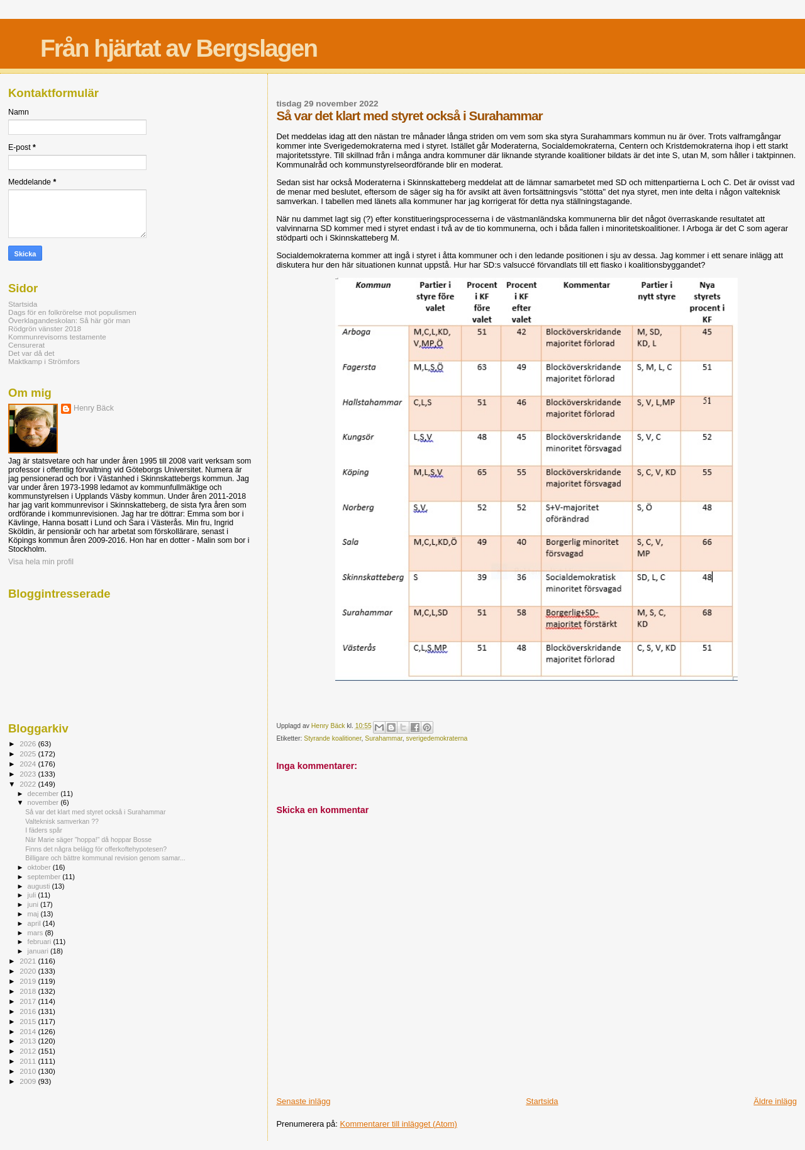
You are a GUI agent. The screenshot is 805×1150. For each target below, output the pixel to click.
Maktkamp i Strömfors (44, 361)
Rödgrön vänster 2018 (44, 328)
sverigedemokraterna (437, 738)
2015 (28, 1021)
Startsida (542, 1101)
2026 (28, 743)
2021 (28, 961)
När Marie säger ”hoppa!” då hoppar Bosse (88, 839)
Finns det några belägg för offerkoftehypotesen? (96, 849)
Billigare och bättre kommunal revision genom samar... (105, 858)
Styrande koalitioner (332, 738)
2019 (28, 981)
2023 (28, 774)
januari (39, 951)
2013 (28, 1041)
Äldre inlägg (775, 1101)
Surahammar (383, 738)
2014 (28, 1031)
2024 (28, 764)
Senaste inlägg (303, 1101)
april (35, 923)
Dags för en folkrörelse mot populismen (72, 312)
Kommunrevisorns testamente (57, 337)
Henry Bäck (94, 408)
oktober (40, 867)
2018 (28, 991)
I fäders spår (43, 830)
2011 (28, 1061)
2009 (28, 1081)
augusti (40, 886)
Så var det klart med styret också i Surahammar (95, 812)
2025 (28, 753)
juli (33, 895)
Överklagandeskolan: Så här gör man (69, 320)
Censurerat (26, 345)
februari (40, 941)
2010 (28, 1071)
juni (34, 904)
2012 (28, 1051)
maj (34, 914)
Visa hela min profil (41, 561)
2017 (28, 1001)
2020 (28, 971)
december (44, 793)
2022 (28, 784)
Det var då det (31, 353)
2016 (28, 1011)
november (44, 802)
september (45, 876)
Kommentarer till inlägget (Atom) (398, 1124)
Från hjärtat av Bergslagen (178, 48)
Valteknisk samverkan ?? (62, 821)
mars (36, 933)
